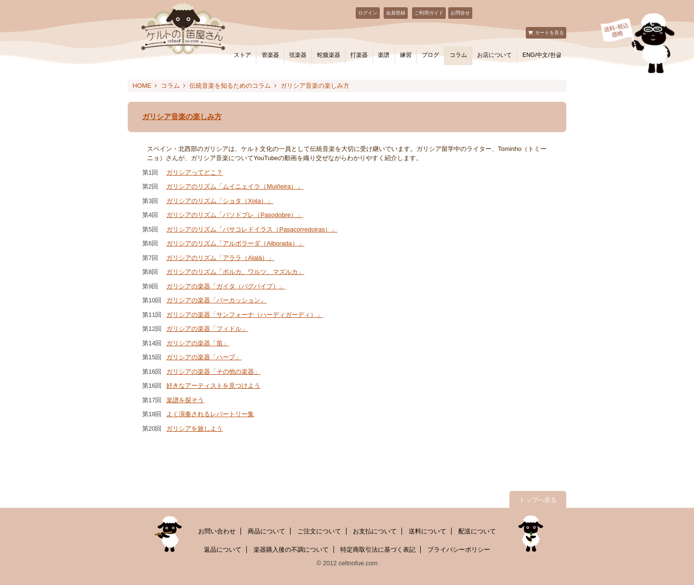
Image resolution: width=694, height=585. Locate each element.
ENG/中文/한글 (541, 55)
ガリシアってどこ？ (194, 172)
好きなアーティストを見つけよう (213, 385)
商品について (266, 531)
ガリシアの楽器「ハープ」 (203, 357)
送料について (427, 531)
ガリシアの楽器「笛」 (197, 343)
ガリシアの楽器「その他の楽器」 (213, 371)
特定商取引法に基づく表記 (377, 549)
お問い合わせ (217, 531)
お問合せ (460, 12)
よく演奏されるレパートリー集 (210, 414)
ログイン (367, 12)
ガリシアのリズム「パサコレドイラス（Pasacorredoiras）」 (251, 229)
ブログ (430, 55)
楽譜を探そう (185, 400)
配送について (477, 531)
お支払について (375, 531)
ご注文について (319, 531)
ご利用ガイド (428, 12)
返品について (222, 549)
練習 (406, 55)
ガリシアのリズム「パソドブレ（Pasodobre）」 (234, 214)
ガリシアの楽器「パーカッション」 (216, 300)
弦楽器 (298, 55)
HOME (142, 85)
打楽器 (359, 55)
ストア (242, 55)
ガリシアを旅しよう (194, 428)
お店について (494, 55)
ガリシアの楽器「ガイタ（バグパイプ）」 (225, 286)
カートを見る (549, 32)
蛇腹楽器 (328, 55)
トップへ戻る (538, 499)
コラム (458, 55)
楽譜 (383, 55)
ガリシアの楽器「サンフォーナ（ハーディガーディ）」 (244, 314)
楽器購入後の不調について (291, 549)
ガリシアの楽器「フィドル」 (207, 328)
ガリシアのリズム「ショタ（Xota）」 (219, 200)
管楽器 (270, 55)
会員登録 (395, 12)
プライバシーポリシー (458, 549)
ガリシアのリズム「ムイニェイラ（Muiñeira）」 (234, 186)
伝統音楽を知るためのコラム (230, 85)
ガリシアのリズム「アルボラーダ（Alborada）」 (235, 243)
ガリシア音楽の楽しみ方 (314, 85)
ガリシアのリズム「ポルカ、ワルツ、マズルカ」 (235, 271)
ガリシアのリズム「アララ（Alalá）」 (220, 257)
